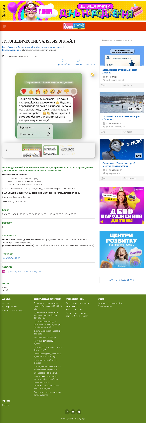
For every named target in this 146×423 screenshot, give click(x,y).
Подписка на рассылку (12, 310)
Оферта (5, 405)
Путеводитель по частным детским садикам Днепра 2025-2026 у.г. (46, 315)
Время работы (64, 62)
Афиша (5, 303)
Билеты (78, 62)
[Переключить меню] (4, 26)
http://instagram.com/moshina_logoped (23, 271)
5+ (104, 85)
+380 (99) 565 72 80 (11, 258)
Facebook (67, 411)
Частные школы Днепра (45, 337)
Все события (8, 47)
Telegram (78, 411)
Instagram (73, 411)
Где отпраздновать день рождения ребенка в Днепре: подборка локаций (47, 324)
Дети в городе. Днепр (122, 279)
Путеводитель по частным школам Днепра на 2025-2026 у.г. (48, 306)
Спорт (127, 85)
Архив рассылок (9, 307)
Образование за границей (46, 373)
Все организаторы (74, 309)
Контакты (90, 62)
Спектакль (129, 178)
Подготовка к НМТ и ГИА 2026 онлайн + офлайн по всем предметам (46, 379)
